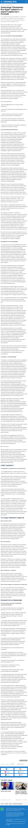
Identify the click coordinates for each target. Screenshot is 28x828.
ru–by (7, 775)
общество (7, 764)
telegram (20, 772)
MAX (21, 775)
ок (20, 769)
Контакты (6, 803)
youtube (7, 772)
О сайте (2, 803)
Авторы (10, 803)
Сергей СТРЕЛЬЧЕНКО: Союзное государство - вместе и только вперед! (21, 792)
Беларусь (2, 764)
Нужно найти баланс (6, 791)
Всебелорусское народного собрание (21, 764)
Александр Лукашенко (12, 764)
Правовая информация (17, 803)
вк (7, 769)
